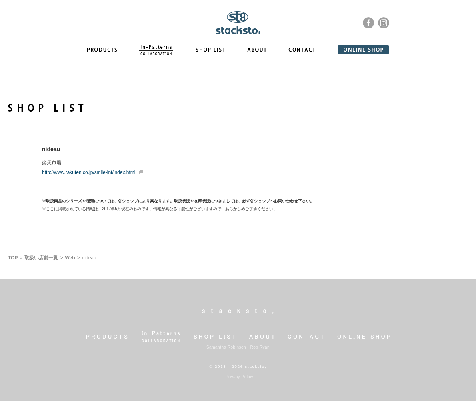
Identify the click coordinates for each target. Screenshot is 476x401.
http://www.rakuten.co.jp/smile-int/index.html (88, 172)
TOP (13, 258)
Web (70, 258)
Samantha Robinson (226, 347)
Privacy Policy (239, 377)
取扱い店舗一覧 (41, 258)
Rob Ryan (260, 347)
